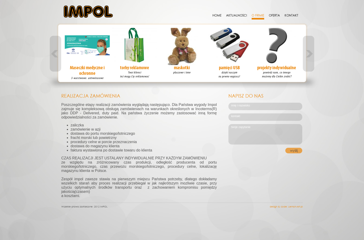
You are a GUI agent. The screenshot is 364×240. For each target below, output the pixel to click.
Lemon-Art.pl (295, 206)
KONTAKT (291, 15)
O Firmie (258, 15)
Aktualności (236, 15)
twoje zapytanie (266, 134)
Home (216, 15)
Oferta (274, 15)
